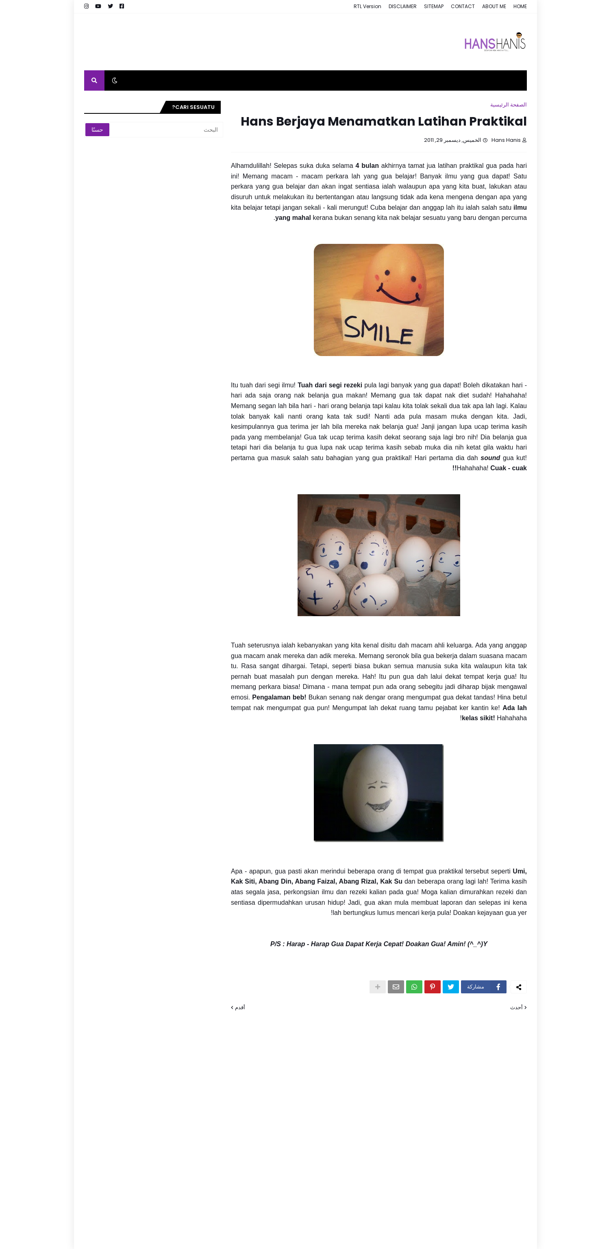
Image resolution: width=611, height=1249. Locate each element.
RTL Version (367, 6)
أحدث (516, 1007)
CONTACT (463, 6)
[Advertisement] (232, 42)
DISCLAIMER (403, 6)
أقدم (240, 1007)
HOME (520, 6)
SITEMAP (434, 6)
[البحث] (167, 129)
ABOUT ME (494, 6)
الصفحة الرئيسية (508, 105)
